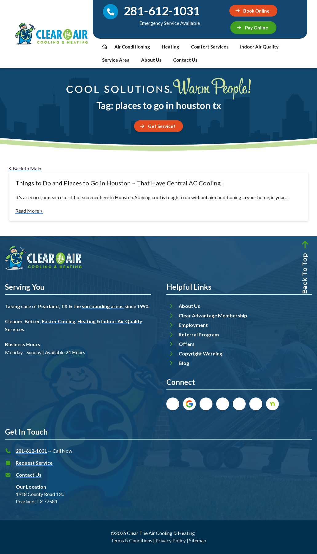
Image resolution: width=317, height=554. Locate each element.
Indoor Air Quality (259, 46)
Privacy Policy (171, 540)
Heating (170, 46)
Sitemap (197, 540)
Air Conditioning (132, 46)
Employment (193, 325)
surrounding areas (103, 306)
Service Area (115, 60)
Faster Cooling (58, 321)
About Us (151, 60)
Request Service (34, 463)
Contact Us (185, 60)
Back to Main (25, 168)
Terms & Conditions (131, 540)
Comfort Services (209, 46)
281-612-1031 (31, 451)
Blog (184, 363)
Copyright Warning (200, 353)
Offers (187, 344)
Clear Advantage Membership (213, 315)
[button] (253, 27)
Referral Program (199, 334)
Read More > (29, 211)
